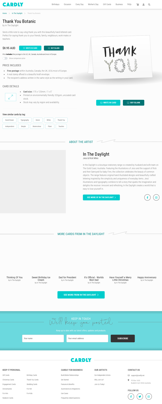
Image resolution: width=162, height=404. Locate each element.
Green (38, 120)
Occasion (67, 4)
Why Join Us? (99, 380)
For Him (5, 393)
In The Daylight (17, 13)
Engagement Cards (9, 384)
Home (5, 13)
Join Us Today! (99, 384)
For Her (29, 389)
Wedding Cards (32, 384)
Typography (25, 120)
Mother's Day (93, 4)
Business (119, 4)
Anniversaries (7, 389)
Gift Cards (107, 4)
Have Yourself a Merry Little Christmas (120, 278)
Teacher (61, 126)
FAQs (129, 4)
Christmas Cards (8, 380)
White (49, 120)
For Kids (29, 393)
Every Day (80, 4)
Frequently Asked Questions (70, 398)
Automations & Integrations (70, 389)
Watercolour (37, 126)
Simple (23, 126)
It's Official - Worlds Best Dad (94, 278)
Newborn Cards (8, 398)
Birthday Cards (32, 375)
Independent (9, 126)
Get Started (65, 380)
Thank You (61, 120)
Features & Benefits (67, 384)
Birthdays (55, 4)
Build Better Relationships (70, 375)
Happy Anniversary (146, 277)
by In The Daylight (14, 280)
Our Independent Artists (102, 375)
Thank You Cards (32, 380)
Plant (50, 126)
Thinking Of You (14, 277)
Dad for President (67, 277)
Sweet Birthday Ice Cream (41, 278)
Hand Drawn (9, 120)
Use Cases (64, 393)
